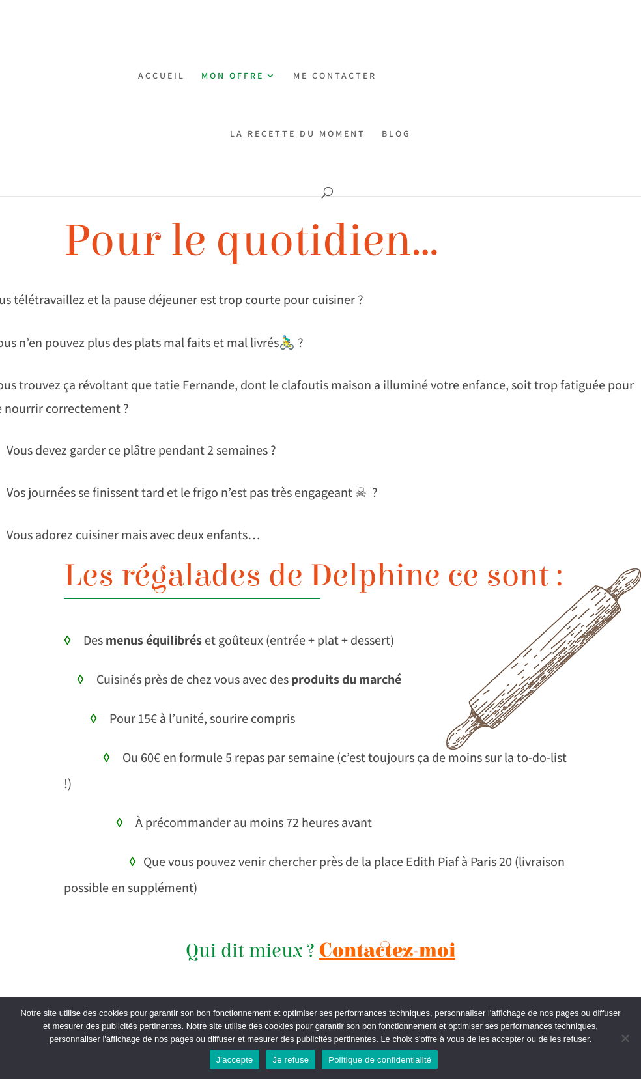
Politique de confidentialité (379, 1060)
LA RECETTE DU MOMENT (297, 134)
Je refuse (290, 1060)
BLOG (396, 134)
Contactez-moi (387, 951)
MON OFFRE (232, 76)
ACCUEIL (161, 76)
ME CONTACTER (335, 76)
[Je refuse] (624, 1037)
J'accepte (234, 1060)
